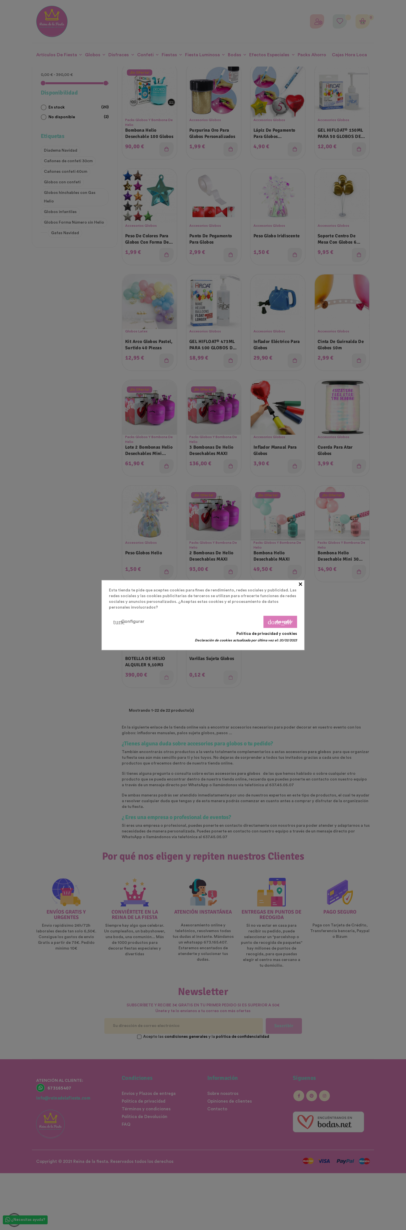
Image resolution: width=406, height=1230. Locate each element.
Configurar (128, 621)
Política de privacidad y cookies (266, 633)
